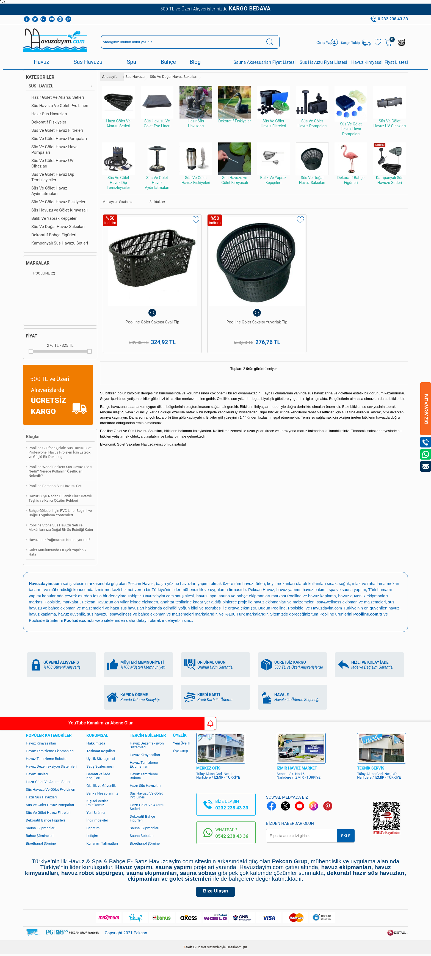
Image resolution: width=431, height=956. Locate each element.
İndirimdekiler (97, 820)
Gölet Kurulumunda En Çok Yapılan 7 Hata (58, 552)
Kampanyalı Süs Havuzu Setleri (59, 243)
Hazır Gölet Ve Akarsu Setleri (57, 97)
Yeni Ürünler (96, 812)
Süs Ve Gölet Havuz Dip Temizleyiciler (52, 177)
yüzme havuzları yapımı (190, 583)
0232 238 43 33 (231, 807)
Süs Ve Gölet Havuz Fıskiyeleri (58, 201)
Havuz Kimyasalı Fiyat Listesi (379, 62)
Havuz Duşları (37, 773)
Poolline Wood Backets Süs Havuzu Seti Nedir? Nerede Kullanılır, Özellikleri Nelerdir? (60, 471)
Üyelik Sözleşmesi (101, 758)
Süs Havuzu (88, 62)
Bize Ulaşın (215, 892)
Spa (131, 62)
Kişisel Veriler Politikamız (97, 802)
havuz (34, 613)
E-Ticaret (199, 949)
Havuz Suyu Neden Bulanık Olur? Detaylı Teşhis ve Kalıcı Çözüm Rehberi (60, 498)
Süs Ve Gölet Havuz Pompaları (59, 138)
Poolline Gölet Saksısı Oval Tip (138, 297)
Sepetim (93, 827)
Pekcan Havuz (142, 583)
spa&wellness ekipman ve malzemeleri (354, 601)
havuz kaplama (56, 613)
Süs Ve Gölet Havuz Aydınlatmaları (49, 191)
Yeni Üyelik (181, 743)
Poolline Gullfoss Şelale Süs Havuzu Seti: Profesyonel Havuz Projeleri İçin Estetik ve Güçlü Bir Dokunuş (61, 452)
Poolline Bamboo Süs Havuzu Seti (55, 486)
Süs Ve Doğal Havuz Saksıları (58, 226)
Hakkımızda (96, 743)
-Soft (188, 949)
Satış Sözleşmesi (100, 766)
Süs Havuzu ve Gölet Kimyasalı (59, 210)
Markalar (37, 263)
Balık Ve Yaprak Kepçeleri (54, 218)
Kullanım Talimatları (102, 843)
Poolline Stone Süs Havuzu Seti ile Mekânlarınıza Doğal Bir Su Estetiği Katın (61, 527)
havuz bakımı (316, 589)
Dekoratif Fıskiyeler (48, 122)
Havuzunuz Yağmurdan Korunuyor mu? (59, 540)
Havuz (41, 62)
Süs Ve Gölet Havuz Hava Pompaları (54, 149)
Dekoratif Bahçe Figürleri (53, 234)
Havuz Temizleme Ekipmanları (50, 750)
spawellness (136, 613)
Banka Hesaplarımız (102, 793)
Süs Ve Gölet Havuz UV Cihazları (52, 163)
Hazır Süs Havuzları (49, 113)
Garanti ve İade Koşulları (98, 775)
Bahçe (168, 62)
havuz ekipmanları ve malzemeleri (286, 601)
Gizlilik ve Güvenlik (101, 785)
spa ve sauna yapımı (350, 589)
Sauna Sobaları (142, 835)
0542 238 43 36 (231, 835)
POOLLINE (40, 273)
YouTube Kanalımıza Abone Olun (51, 723)
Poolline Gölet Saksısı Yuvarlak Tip (215, 300)
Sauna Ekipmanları (40, 827)
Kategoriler (40, 77)
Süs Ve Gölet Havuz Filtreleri (57, 130)
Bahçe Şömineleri (40, 835)
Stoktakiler (153, 202)
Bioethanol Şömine (41, 843)
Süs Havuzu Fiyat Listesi (323, 62)
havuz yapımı (289, 589)
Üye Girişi (180, 750)
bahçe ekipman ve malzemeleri (182, 613)
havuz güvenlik (86, 613)
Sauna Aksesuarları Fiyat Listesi (265, 62)
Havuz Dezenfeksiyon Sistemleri (51, 766)
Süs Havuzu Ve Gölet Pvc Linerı (59, 105)
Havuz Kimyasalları (41, 743)
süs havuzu (112, 613)
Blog (195, 62)
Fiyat (31, 336)
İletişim (92, 835)
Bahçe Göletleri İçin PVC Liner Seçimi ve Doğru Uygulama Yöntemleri (60, 513)
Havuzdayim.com (159, 595)
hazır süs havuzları (129, 607)
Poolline (295, 595)
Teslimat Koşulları (101, 750)
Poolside (53, 601)
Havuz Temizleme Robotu (46, 758)
